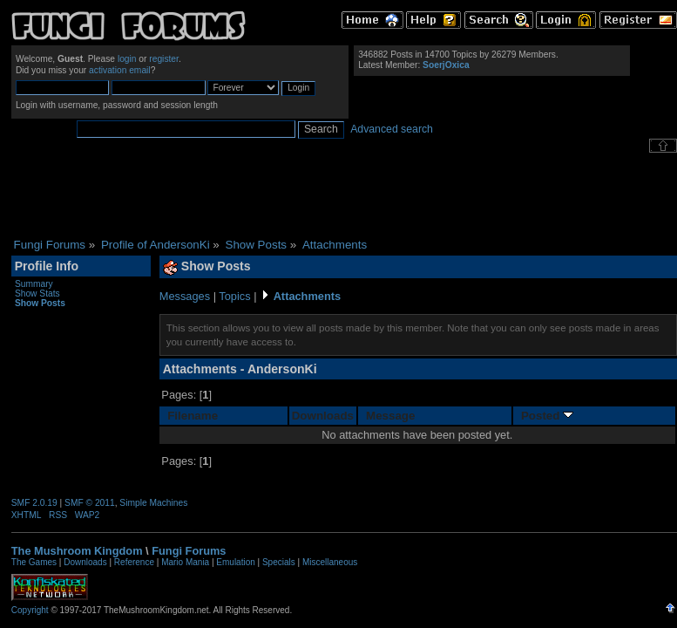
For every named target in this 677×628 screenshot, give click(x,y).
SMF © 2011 (89, 503)
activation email (120, 70)
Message (390, 415)
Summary (34, 284)
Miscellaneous (329, 562)
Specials (278, 562)
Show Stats (37, 293)
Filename (192, 415)
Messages (184, 296)
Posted (547, 415)
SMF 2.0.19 (34, 503)
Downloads (323, 415)
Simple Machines (153, 503)
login (127, 59)
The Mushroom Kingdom (77, 550)
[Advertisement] (344, 195)
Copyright (30, 610)
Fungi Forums (189, 550)
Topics (234, 296)
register (164, 59)
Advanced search (391, 129)
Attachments (308, 296)
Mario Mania (185, 562)
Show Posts (40, 303)
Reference (134, 562)
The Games (34, 562)
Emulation (235, 562)
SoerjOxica (446, 65)
